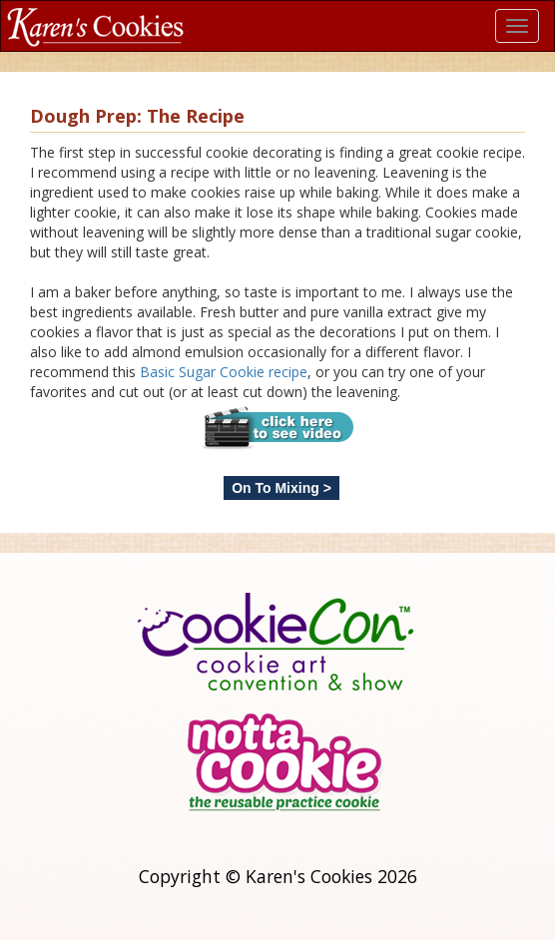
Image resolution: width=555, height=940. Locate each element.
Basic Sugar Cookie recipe (223, 371)
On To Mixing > (281, 488)
